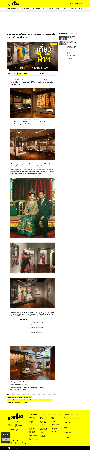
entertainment (43, 428)
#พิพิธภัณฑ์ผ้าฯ (27, 397)
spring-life (42, 434)
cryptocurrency (33, 439)
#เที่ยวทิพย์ (17, 402)
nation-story (43, 429)
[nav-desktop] (8, 8)
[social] (70, 3)
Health (52, 417)
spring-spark (54, 428)
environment (32, 431)
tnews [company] (65, 435)
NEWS (41, 417)
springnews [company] (66, 430)
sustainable (32, 432)
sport (41, 420)
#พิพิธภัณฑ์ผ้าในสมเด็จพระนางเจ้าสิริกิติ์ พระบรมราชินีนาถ (20, 400)
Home (9, 10)
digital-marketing (33, 437)
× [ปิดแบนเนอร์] (9, 433)
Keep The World (33, 427)
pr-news (42, 425)
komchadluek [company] (67, 422)
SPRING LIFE (13, 10)
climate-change (33, 428)
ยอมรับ (6, 439)
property (31, 438)
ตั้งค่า (6, 441)
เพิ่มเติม (3, 437)
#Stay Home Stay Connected (15, 397)
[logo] (13, 3)
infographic (43, 424)
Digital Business (33, 435)
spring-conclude (55, 424)
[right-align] (79, 8)
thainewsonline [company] (68, 432)
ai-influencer (54, 429)
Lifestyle (42, 432)
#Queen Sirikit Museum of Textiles (42, 400)
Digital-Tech (32, 417)
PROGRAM (53, 421)
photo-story (43, 422)
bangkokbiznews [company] (68, 425)
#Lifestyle (10, 402)
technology (32, 418)
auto (30, 420)
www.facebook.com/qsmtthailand (18, 389)
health (52, 418)
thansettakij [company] (67, 437)
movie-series (43, 435)
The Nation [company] (66, 417)
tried (52, 425)
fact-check (43, 421)
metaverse (31, 421)
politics (42, 427)
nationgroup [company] (67, 420)
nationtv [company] (66, 427)
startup (31, 422)
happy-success (54, 423)
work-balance (43, 438)
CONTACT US (53, 434)
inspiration (42, 436)
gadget (31, 424)
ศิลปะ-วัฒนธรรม (20, 10)
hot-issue (42, 418)
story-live (53, 431)
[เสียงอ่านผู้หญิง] (19, 74)
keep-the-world (55, 427)
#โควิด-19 (24, 402)
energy (31, 429)
